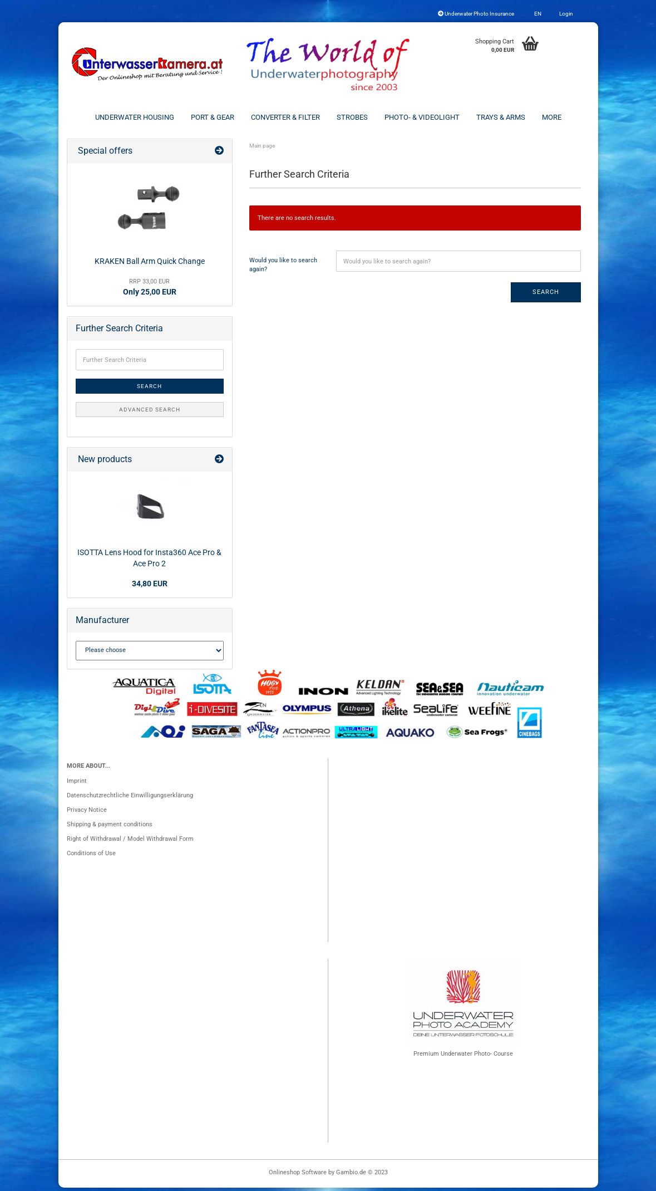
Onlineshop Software (298, 1175)
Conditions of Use (91, 856)
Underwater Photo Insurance (476, 14)
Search (545, 295)
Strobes (352, 117)
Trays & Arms (500, 117)
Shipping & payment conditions (109, 827)
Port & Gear (212, 117)
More (551, 117)
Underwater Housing (134, 117)
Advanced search (149, 413)
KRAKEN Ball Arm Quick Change (150, 263)
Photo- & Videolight (422, 117)
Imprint (77, 784)
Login (565, 14)
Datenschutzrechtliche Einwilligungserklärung (130, 798)
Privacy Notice (87, 813)
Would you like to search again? (283, 268)
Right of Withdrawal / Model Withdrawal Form (130, 842)
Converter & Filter (285, 117)
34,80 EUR (149, 586)
